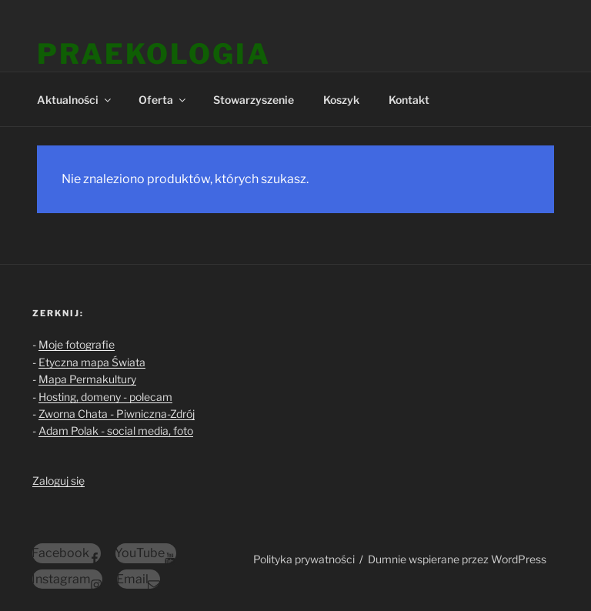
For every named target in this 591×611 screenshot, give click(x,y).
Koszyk (341, 99)
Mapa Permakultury (87, 379)
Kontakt (409, 99)
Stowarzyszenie (253, 99)
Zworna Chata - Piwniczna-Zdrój (116, 413)
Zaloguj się (58, 480)
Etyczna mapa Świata (91, 362)
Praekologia (154, 54)
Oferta (163, 99)
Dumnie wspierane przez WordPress (457, 559)
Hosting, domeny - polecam (105, 396)
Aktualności (75, 99)
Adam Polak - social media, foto (115, 430)
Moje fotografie (76, 344)
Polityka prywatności (304, 559)
